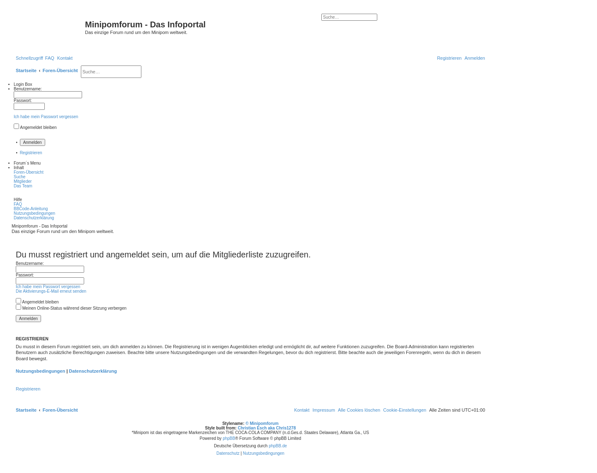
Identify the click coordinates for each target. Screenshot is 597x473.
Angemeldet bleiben (38, 127)
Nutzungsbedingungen (40, 371)
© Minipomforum (262, 423)
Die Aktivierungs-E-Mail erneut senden (51, 291)
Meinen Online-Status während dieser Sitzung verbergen (71, 308)
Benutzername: (30, 263)
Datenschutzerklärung (93, 371)
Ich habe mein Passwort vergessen (46, 116)
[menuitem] (49, 58)
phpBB (229, 438)
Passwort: (25, 275)
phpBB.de (278, 446)
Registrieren (31, 152)
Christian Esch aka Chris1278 (267, 428)
